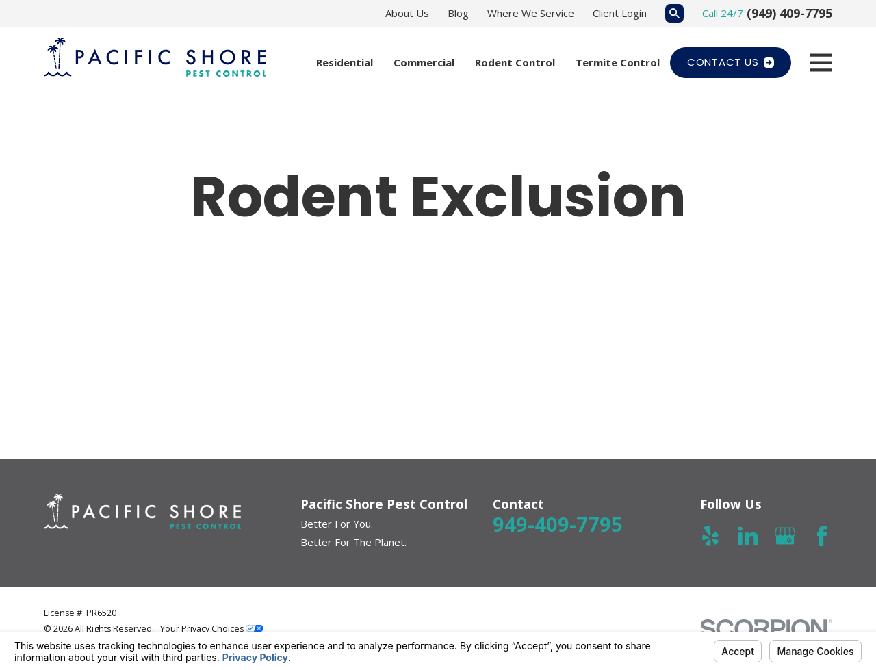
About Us (407, 13)
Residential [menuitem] (344, 62)
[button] (136, 341)
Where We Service (530, 13)
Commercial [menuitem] (424, 62)
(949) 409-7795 (789, 13)
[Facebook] (822, 536)
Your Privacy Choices (211, 628)
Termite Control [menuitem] (618, 62)
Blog (458, 13)
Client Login (620, 13)
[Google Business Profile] (785, 536)
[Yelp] (710, 536)
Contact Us (730, 62)
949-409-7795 (558, 524)
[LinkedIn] (748, 536)
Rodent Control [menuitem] (515, 62)
